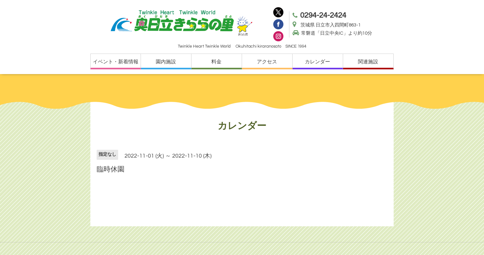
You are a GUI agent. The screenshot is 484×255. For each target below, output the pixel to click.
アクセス (267, 61)
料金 (216, 61)
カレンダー (317, 61)
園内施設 (166, 61)
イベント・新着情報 (115, 61)
